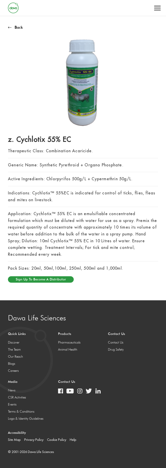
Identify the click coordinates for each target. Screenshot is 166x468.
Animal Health (67, 349)
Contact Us (115, 342)
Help (73, 440)
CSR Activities (17, 397)
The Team (14, 349)
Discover (13, 342)
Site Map (14, 440)
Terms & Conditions (21, 411)
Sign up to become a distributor (41, 279)
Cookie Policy (56, 440)
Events (12, 404)
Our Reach (15, 357)
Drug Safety (116, 349)
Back (15, 27)
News (11, 390)
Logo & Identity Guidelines (25, 419)
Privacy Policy (33, 440)
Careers (13, 371)
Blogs (11, 364)
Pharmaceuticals (69, 342)
